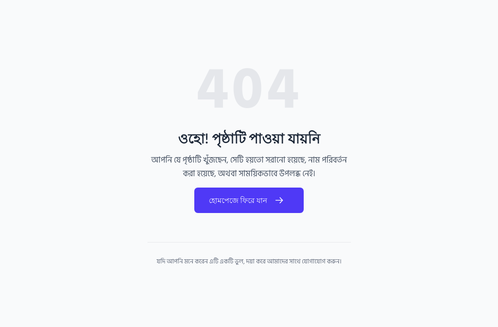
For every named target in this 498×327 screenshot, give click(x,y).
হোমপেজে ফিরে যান (249, 200)
